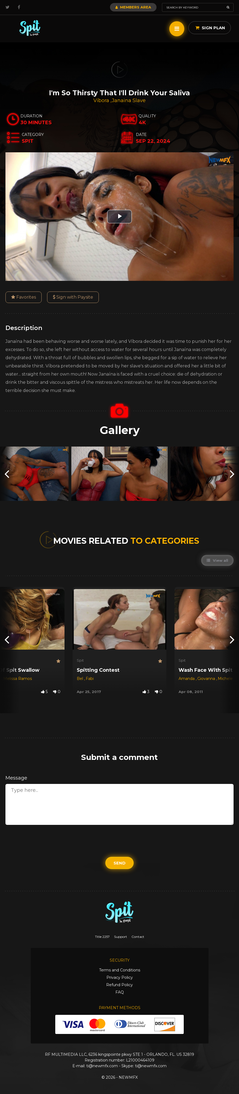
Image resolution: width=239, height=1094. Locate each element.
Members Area (133, 7)
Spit (80, 660)
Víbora (102, 100)
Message (16, 778)
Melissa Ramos (17, 678)
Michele (225, 678)
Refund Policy (119, 984)
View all (217, 560)
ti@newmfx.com (102, 1065)
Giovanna (206, 678)
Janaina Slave (129, 100)
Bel (80, 678)
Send (119, 863)
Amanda (187, 678)
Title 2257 (102, 937)
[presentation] (7, 473)
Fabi (90, 678)
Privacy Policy (119, 977)
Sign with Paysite (73, 297)
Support (120, 937)
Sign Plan (210, 27)
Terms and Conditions (119, 970)
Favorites (23, 297)
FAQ (119, 992)
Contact (137, 937)
